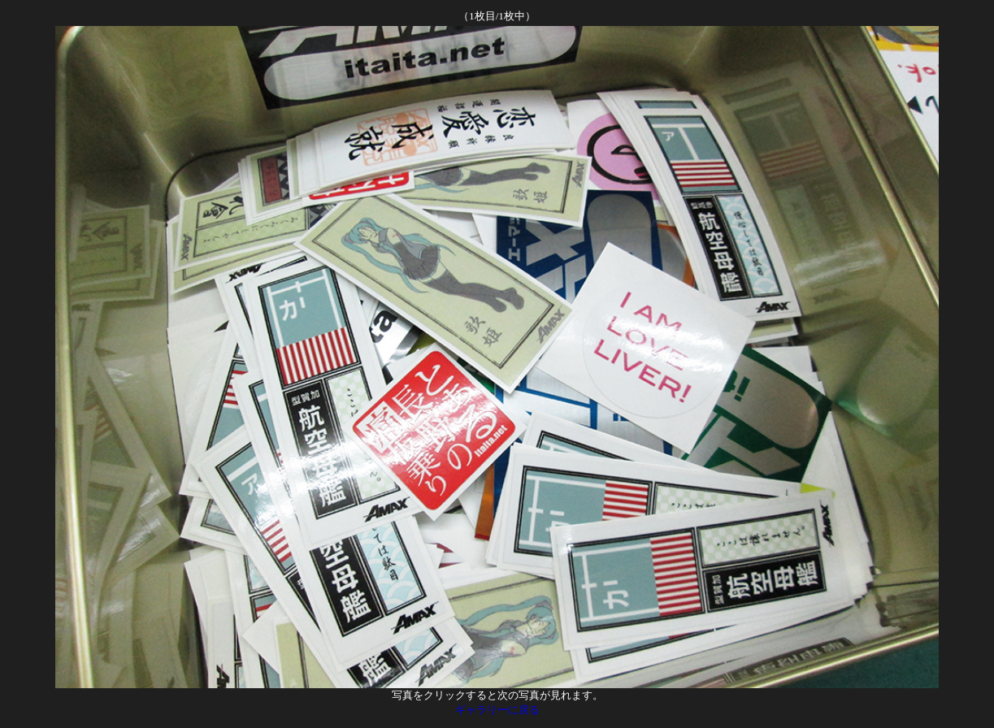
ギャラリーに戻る (497, 710)
